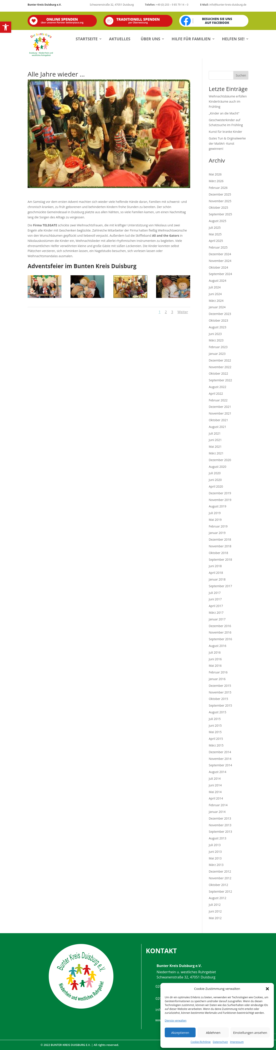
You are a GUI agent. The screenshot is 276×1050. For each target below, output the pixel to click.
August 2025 (217, 221)
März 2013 (216, 865)
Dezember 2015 (220, 686)
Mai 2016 (215, 665)
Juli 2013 (215, 845)
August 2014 (217, 772)
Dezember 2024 (220, 254)
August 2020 (217, 467)
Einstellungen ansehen (250, 1032)
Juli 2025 (215, 227)
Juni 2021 (215, 440)
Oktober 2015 (218, 699)
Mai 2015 (215, 732)
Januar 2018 (217, 579)
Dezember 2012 (220, 871)
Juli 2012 (215, 905)
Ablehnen (213, 1032)
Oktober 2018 (218, 553)
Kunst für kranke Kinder (225, 132)
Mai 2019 (215, 520)
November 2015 (220, 692)
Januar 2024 (217, 307)
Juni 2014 (215, 785)
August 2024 (217, 281)
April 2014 (216, 798)
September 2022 (220, 380)
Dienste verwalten (176, 1020)
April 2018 (216, 573)
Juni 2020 (215, 480)
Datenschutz (220, 1042)
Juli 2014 (215, 778)
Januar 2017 (217, 619)
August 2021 (217, 427)
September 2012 (220, 891)
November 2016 (220, 632)
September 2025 (220, 214)
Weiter (182, 312)
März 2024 (216, 301)
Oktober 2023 (218, 320)
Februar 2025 (218, 247)
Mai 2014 (215, 792)
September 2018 (220, 559)
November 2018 (220, 546)
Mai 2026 (215, 174)
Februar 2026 (218, 188)
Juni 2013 (215, 852)
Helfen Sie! (233, 38)
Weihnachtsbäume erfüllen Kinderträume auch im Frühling (228, 101)
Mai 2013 (215, 858)
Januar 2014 (217, 812)
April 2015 (216, 739)
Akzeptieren (180, 1032)
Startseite (87, 38)
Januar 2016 (217, 679)
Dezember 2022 (220, 360)
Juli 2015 (215, 719)
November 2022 (220, 367)
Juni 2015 (215, 725)
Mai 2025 (215, 234)
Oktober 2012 (218, 885)
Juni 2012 (215, 911)
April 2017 (216, 606)
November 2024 (220, 261)
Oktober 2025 (218, 207)
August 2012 (217, 898)
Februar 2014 (218, 805)
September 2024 (220, 274)
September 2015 (220, 705)
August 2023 (217, 327)
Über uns (150, 38)
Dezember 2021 (220, 407)
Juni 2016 (215, 659)
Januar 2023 (217, 354)
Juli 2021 (215, 433)
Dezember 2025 (220, 194)
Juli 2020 (215, 473)
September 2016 (220, 639)
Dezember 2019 (220, 493)
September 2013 (220, 831)
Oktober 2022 (218, 373)
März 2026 (216, 181)
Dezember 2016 (220, 626)
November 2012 (220, 878)
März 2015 (216, 745)
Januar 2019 (217, 533)
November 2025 (220, 201)
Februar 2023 (218, 347)
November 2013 (220, 825)
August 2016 (217, 646)
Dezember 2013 (220, 818)
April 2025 (216, 241)
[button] (5, 27)
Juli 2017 (215, 593)
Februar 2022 (218, 400)
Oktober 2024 (218, 267)
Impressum (237, 1042)
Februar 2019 (218, 526)
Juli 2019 (215, 513)
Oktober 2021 (218, 420)
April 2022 (216, 393)
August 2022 (217, 387)
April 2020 (216, 486)
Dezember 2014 (220, 752)
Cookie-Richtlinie (201, 1042)
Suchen (241, 75)
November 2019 (220, 500)
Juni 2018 (215, 566)
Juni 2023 (215, 334)
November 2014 (220, 759)
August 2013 (217, 838)
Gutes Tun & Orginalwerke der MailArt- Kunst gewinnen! (227, 143)
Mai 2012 (215, 918)
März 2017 (216, 612)
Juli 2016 (215, 652)
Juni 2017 (215, 599)
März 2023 (216, 340)
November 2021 (220, 413)
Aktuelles (119, 38)
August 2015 (217, 712)
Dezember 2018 (220, 539)
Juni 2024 (215, 294)
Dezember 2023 (220, 314)
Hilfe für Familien (191, 38)
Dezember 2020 (220, 460)
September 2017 (220, 586)
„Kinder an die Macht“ (224, 113)
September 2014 (220, 765)
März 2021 (216, 453)
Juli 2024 (215, 287)
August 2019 (217, 506)
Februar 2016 (218, 672)
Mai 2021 (215, 446)
